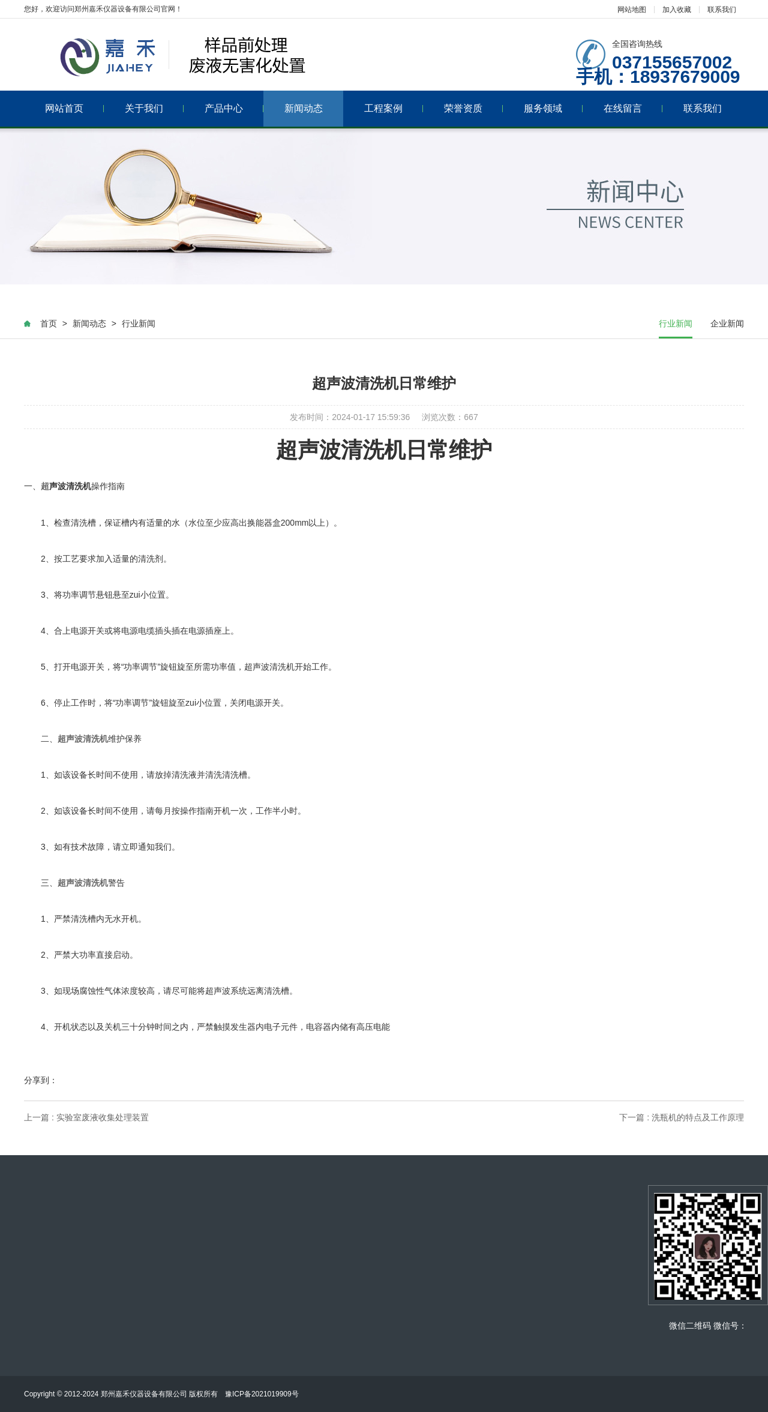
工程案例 (394, 108)
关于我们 (154, 108)
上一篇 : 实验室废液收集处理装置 (86, 1117)
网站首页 (74, 108)
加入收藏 (676, 9)
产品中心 (234, 108)
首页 (48, 323)
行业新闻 (138, 323)
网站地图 (631, 9)
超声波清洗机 (83, 739)
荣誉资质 (473, 108)
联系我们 (721, 9)
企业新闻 (727, 323)
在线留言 (633, 108)
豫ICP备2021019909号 (265, 1394)
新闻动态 (303, 108)
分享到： (41, 1080)
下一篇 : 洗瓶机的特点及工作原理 (681, 1117)
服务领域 (553, 108)
